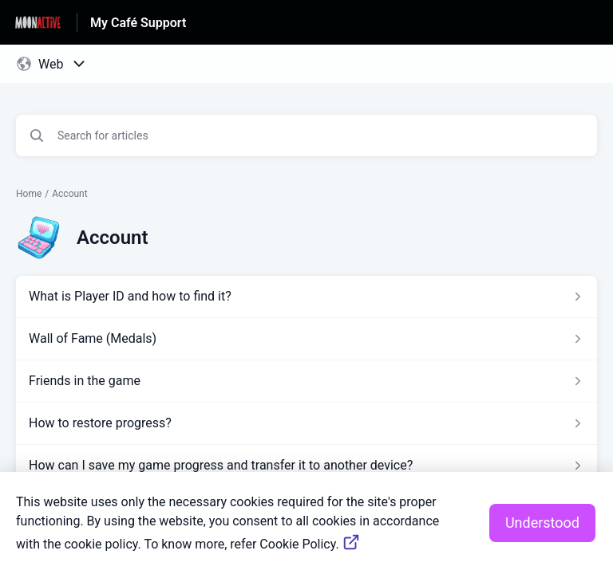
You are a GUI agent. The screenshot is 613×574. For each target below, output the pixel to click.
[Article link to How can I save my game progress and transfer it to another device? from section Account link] (306, 465)
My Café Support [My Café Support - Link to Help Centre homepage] (138, 22)
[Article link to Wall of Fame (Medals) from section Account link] (306, 338)
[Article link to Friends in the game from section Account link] (306, 381)
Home (29, 193)
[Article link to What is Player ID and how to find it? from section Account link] (306, 296)
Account (69, 193)
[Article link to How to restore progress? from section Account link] (306, 423)
